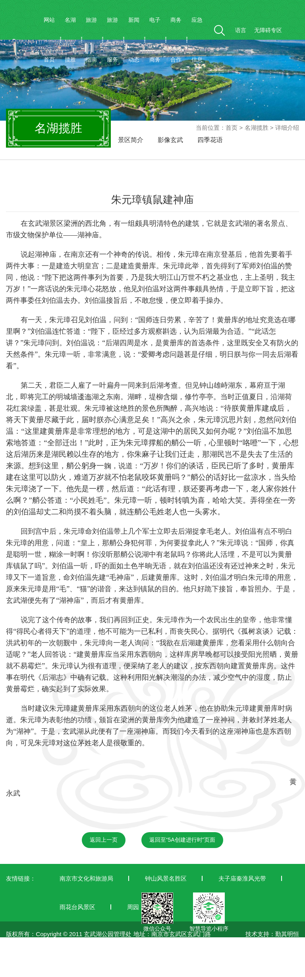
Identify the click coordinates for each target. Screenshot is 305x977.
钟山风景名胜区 (166, 878)
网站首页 (49, 40)
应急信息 (197, 40)
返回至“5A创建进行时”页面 (182, 840)
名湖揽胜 (70, 40)
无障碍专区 (268, 30)
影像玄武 (170, 140)
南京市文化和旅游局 (86, 878)
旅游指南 (91, 40)
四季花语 (210, 140)
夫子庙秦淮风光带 (242, 878)
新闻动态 (133, 40)
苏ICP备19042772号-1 (36, 972)
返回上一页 (104, 840)
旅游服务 (112, 40)
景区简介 (130, 140)
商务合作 (175, 40)
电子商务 (154, 40)
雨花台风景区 (77, 907)
